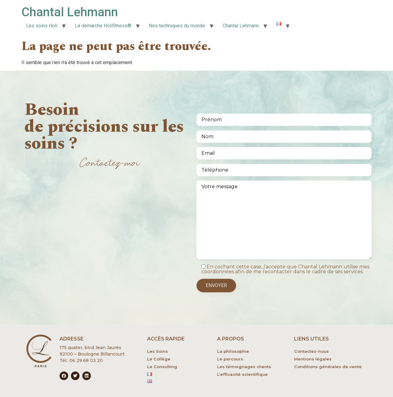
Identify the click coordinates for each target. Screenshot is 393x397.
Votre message (284, 220)
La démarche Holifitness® (103, 26)
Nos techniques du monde (177, 26)
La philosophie (233, 351)
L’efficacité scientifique (242, 374)
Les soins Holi (41, 26)
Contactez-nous (311, 351)
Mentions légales (313, 358)
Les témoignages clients (244, 366)
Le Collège (158, 358)
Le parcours (230, 358)
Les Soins (157, 351)
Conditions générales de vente (328, 366)
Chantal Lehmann (69, 12)
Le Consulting (162, 366)
